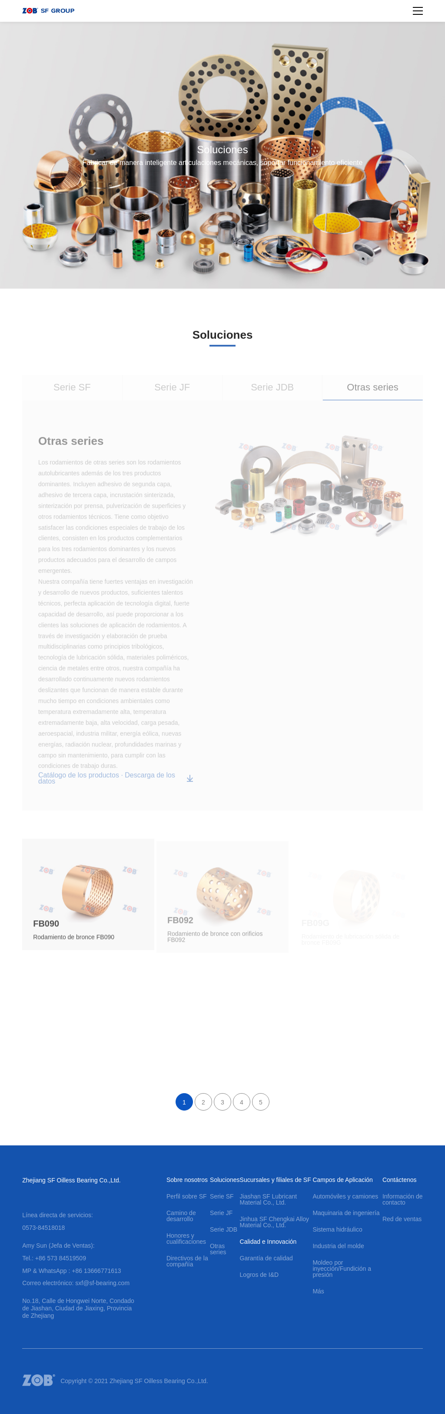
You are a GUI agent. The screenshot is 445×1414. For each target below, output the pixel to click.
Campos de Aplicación (342, 1179)
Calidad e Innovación (268, 1241)
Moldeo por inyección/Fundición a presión (341, 1268)
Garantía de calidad (266, 1258)
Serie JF (221, 1212)
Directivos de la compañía (187, 1261)
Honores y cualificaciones (186, 1238)
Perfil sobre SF (186, 1196)
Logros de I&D (259, 1274)
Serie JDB (223, 1229)
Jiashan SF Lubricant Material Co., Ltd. (268, 1199)
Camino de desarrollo (181, 1215)
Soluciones (225, 1179)
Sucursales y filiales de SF (275, 1179)
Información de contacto (402, 1199)
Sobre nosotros (187, 1179)
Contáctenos (399, 1179)
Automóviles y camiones (345, 1196)
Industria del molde (338, 1245)
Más (318, 1291)
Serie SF (221, 1196)
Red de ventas (402, 1218)
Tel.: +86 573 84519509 (54, 1258)
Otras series (218, 1249)
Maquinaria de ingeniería (345, 1212)
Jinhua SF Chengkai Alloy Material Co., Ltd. (274, 1222)
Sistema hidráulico (337, 1229)
